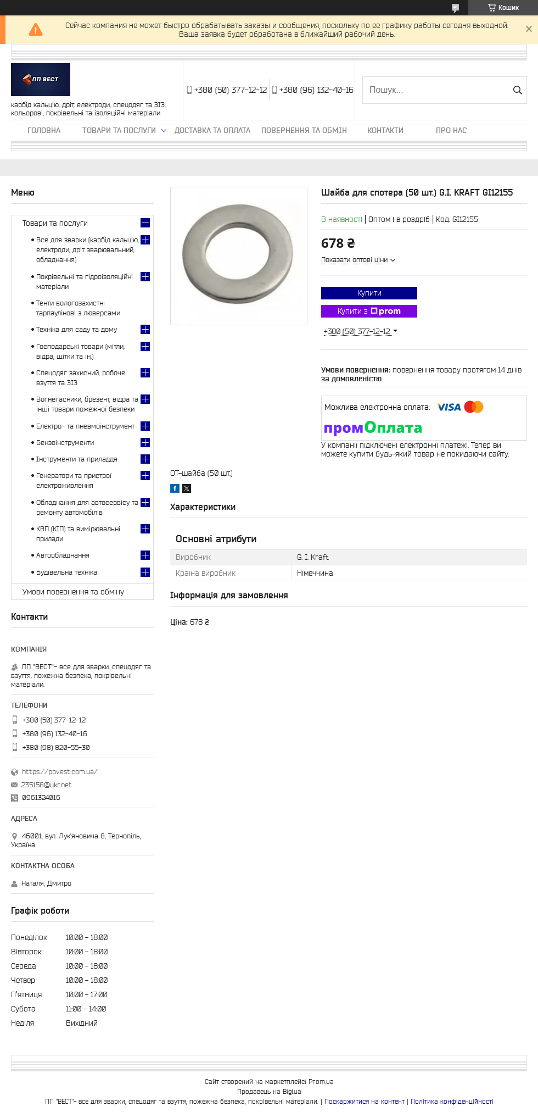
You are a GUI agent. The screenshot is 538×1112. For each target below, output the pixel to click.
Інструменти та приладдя (76, 459)
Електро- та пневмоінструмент (85, 426)
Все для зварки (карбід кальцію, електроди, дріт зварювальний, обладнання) (87, 250)
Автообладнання (62, 555)
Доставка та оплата (212, 130)
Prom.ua (321, 1081)
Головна (43, 130)
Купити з (369, 311)
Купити (369, 292)
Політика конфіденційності (452, 1101)
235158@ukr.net (46, 785)
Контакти (385, 130)
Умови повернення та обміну (73, 591)
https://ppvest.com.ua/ (60, 772)
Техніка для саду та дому (76, 329)
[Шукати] (517, 90)
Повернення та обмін (304, 130)
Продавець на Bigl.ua (269, 1091)
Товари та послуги (119, 130)
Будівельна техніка (66, 572)
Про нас (451, 130)
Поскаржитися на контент (364, 1101)
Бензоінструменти (65, 442)
